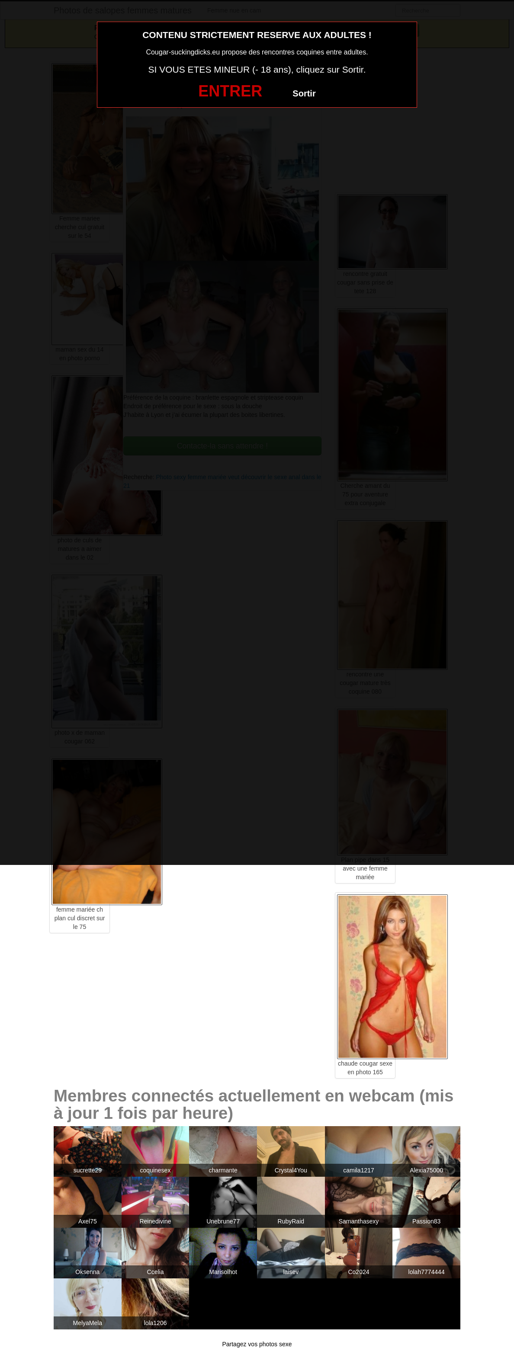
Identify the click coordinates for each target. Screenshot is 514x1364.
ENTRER (230, 91)
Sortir (303, 93)
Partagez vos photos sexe (257, 1344)
